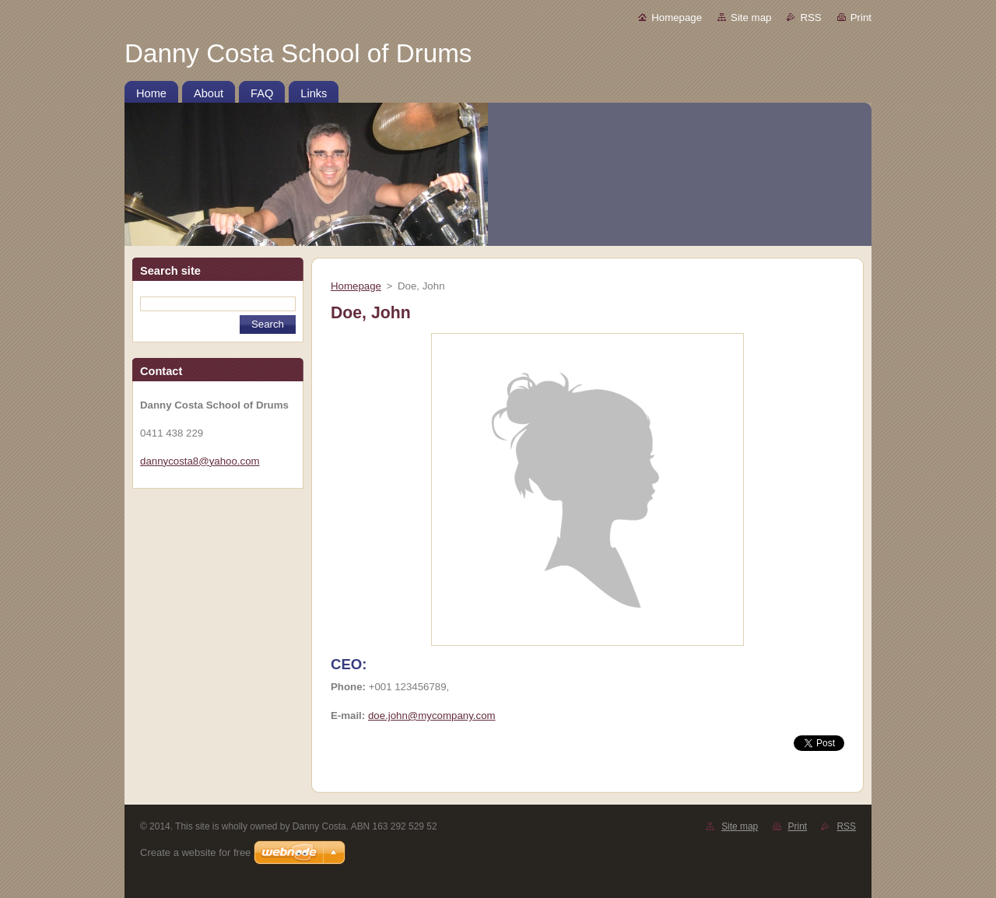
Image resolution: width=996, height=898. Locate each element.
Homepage (676, 17)
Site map (751, 17)
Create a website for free (195, 852)
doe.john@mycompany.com (432, 715)
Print (861, 17)
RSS (810, 17)
